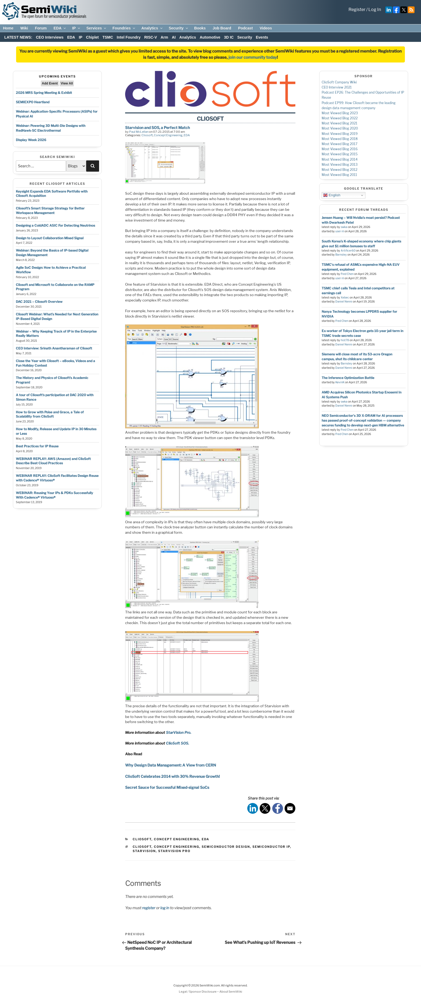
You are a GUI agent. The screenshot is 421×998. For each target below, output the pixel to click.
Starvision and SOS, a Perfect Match (157, 127)
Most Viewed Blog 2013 (340, 165)
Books (200, 28)
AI (174, 37)
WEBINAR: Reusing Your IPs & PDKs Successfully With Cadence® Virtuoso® (54, 495)
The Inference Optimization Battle (348, 378)
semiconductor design (226, 847)
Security (178, 28)
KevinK (339, 382)
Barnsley (341, 254)
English (331, 195)
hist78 (345, 340)
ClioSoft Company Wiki (339, 82)
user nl (339, 231)
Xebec (345, 297)
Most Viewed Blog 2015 (340, 154)
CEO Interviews (50, 37)
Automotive (210, 37)
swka (344, 227)
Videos (266, 28)
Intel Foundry (129, 37)
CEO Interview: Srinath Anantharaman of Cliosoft (54, 348)
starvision (144, 851)
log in (164, 907)
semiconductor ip (271, 847)
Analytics (152, 28)
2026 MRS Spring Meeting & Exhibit (44, 93)
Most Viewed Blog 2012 (339, 170)
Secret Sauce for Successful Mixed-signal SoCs (167, 787)
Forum (41, 28)
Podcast (245, 28)
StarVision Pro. (178, 732)
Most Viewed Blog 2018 (340, 139)
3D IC (229, 37)
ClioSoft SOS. (177, 743)
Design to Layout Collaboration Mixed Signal (50, 238)
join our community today (252, 57)
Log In (374, 9)
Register (357, 9)
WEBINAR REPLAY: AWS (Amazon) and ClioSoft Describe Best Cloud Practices (53, 461)
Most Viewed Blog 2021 (339, 123)
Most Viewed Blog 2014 (340, 159)
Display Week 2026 (31, 140)
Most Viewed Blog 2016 (340, 149)
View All (67, 83)
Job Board (222, 28)
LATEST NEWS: (18, 37)
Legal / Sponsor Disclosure (198, 991)
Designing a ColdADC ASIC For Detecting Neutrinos (55, 225)
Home (8, 28)
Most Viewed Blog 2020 (340, 128)
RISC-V (150, 37)
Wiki (24, 28)
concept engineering (176, 847)
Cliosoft (147, 135)
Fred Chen (347, 274)
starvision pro (174, 851)
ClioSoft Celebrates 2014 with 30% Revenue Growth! (172, 776)
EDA (60, 28)
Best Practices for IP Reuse (37, 446)
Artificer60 (348, 250)
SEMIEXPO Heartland (32, 102)
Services (96, 28)
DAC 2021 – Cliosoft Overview (39, 302)
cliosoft (142, 847)
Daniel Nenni (343, 301)
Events (262, 37)
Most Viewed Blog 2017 (339, 144)
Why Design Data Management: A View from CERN (170, 765)
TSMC (107, 37)
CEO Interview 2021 (337, 87)
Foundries (124, 28)
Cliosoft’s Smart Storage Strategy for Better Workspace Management (50, 210)
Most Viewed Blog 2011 (339, 175)
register (148, 907)
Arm (164, 37)
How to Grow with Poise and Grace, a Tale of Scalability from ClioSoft (50, 414)
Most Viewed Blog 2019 (340, 134)
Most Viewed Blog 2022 (340, 118)
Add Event (50, 83)
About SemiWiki (230, 991)
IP (76, 28)
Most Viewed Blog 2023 (340, 113)
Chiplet (92, 37)
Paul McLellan (138, 132)
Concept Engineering (168, 135)
